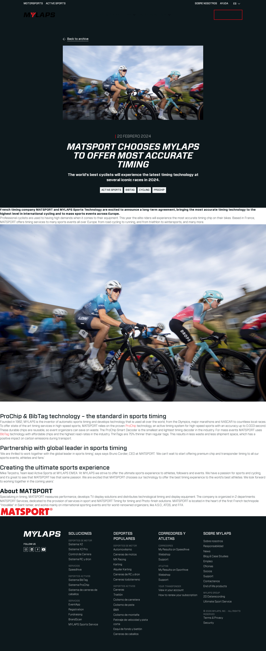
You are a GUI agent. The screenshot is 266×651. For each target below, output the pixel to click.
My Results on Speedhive (173, 549)
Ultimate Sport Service (217, 601)
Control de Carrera (80, 554)
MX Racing (119, 559)
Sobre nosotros (153, 14)
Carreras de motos (125, 554)
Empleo (208, 561)
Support (163, 559)
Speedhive (75, 569)
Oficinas (208, 566)
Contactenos (211, 581)
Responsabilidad (213, 546)
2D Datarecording (214, 596)
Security (208, 622)
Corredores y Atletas (113, 14)
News (206, 551)
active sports (111, 190)
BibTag (130, 190)
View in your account (171, 590)
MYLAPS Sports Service (83, 624)
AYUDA (224, 3)
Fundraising (75, 614)
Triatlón (118, 594)
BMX (116, 610)
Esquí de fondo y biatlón (127, 629)
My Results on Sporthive (173, 569)
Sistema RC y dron (80, 559)
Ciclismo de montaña (126, 615)
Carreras (118, 589)
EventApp (74, 604)
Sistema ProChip (79, 585)
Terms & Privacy (213, 617)
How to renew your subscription (177, 595)
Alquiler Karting (122, 569)
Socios (207, 571)
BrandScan (75, 619)
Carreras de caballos (126, 634)
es (236, 3)
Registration (76, 609)
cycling (144, 190)
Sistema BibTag (78, 580)
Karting (117, 564)
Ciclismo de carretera (126, 599)
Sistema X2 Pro (78, 549)
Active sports (56, 3)
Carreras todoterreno (126, 579)
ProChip (159, 190)
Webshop (164, 554)
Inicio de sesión (228, 14)
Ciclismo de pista (123, 605)
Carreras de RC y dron (126, 574)
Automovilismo (122, 549)
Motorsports (33, 3)
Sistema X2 (76, 544)
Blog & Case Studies (215, 556)
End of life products (215, 586)
